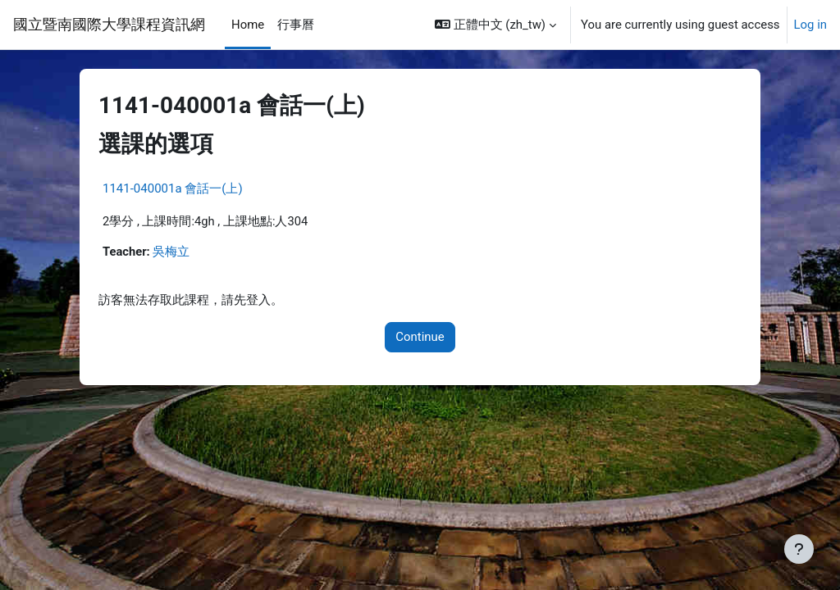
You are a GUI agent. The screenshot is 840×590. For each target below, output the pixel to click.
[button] (495, 24)
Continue (419, 337)
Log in (810, 24)
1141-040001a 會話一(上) (173, 188)
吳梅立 (171, 251)
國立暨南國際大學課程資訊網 (109, 24)
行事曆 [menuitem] (295, 24)
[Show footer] (799, 549)
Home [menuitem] (247, 24)
